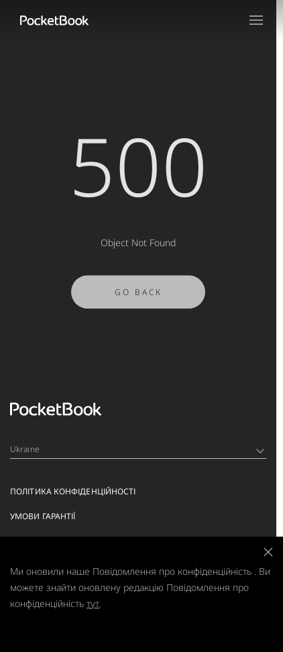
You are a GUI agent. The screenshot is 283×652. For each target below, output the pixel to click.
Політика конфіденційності (73, 491)
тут (93, 603)
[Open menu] (256, 20)
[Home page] (54, 20)
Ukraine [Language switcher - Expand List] (137, 449)
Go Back (138, 295)
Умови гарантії (42, 516)
